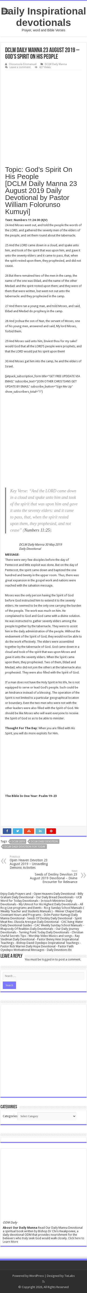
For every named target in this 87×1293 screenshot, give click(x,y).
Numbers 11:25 (37, 530)
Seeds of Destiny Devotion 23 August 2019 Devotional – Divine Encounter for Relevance (53, 876)
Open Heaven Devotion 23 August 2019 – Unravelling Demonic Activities (33, 862)
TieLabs (69, 1276)
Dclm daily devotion (44, 841)
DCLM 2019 (18, 841)
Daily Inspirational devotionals (43, 16)
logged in (48, 959)
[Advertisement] (43, 116)
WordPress (36, 1276)
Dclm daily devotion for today (24, 846)
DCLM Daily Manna (56, 64)
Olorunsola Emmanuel (22, 64)
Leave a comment (20, 67)
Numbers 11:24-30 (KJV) (30, 220)
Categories (10, 1116)
